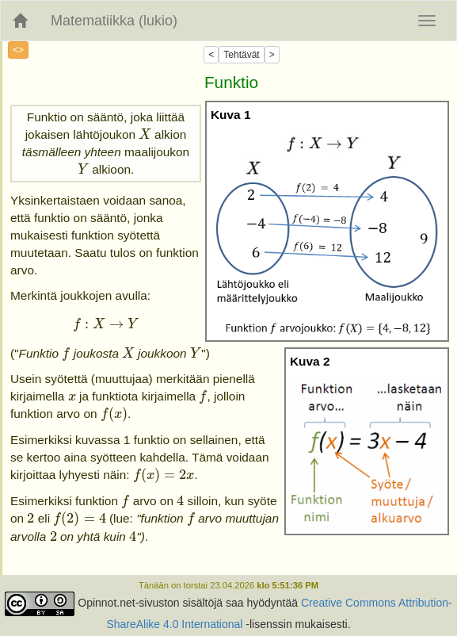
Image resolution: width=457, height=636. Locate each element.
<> (18, 50)
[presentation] (144, 134)
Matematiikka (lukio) (114, 21)
